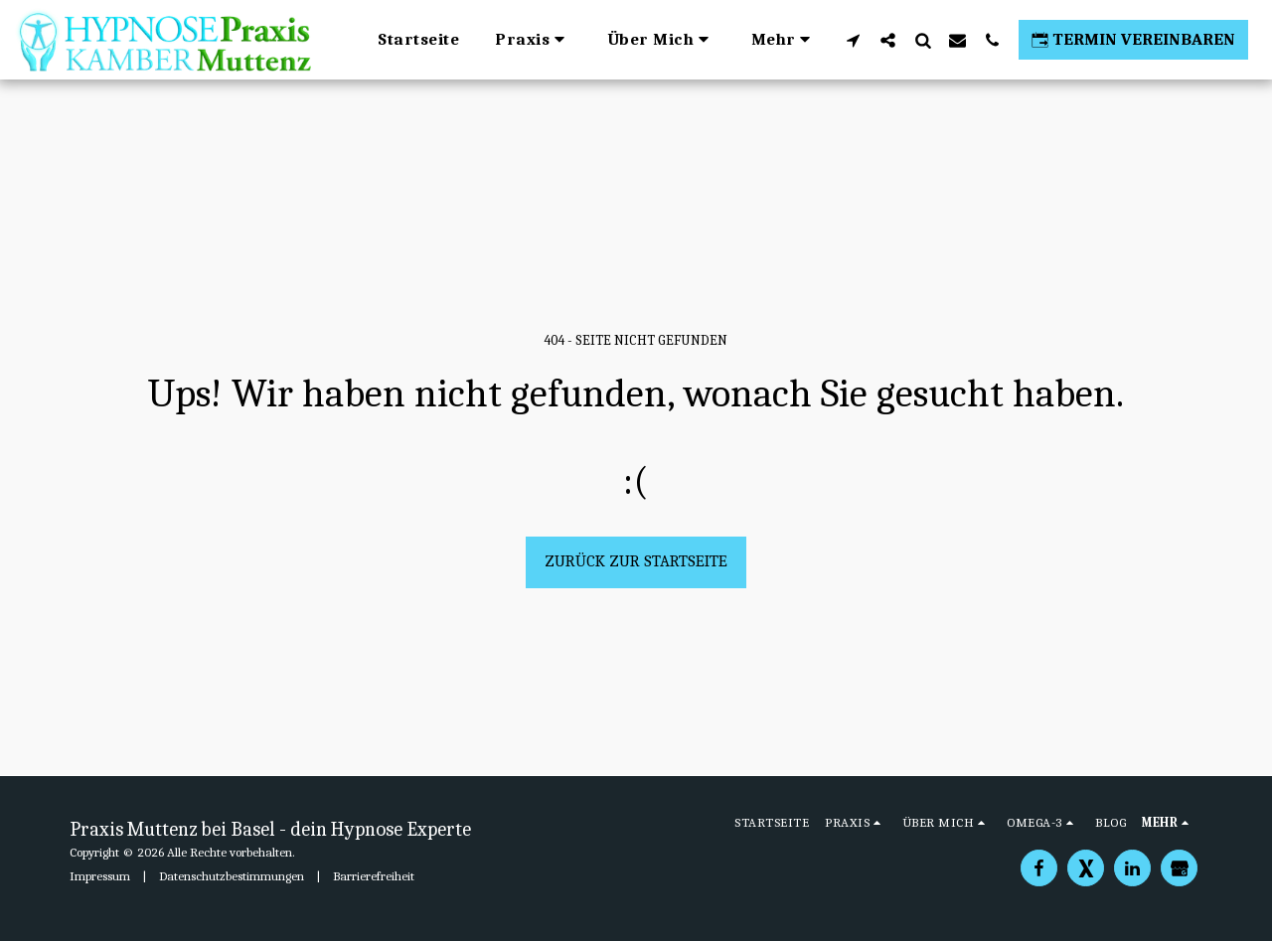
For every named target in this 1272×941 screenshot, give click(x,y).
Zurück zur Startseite (636, 560)
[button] (533, 40)
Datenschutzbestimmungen (231, 875)
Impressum (100, 875)
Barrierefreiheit (373, 875)
